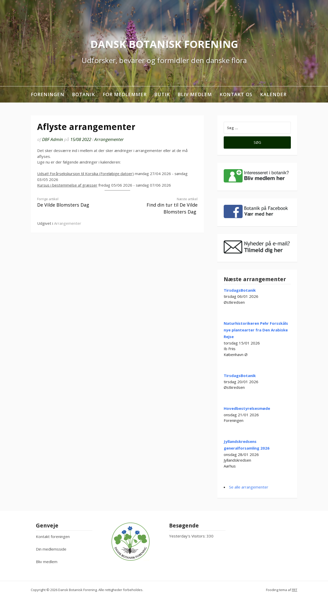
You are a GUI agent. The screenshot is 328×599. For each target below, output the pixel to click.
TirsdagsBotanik (240, 290)
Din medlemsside (51, 549)
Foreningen (47, 94)
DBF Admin (52, 139)
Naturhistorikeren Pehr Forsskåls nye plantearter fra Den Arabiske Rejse (256, 330)
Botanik (83, 94)
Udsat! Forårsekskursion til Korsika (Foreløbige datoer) (85, 173)
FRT (294, 589)
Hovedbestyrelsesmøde (247, 408)
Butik (162, 94)
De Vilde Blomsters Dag (73, 202)
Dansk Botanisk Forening (164, 44)
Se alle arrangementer (248, 487)
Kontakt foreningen (53, 536)
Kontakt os (236, 94)
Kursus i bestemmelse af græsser (67, 185)
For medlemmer (125, 94)
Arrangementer (109, 139)
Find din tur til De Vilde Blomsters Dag (161, 206)
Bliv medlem (195, 94)
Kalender (273, 94)
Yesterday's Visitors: (188, 536)
